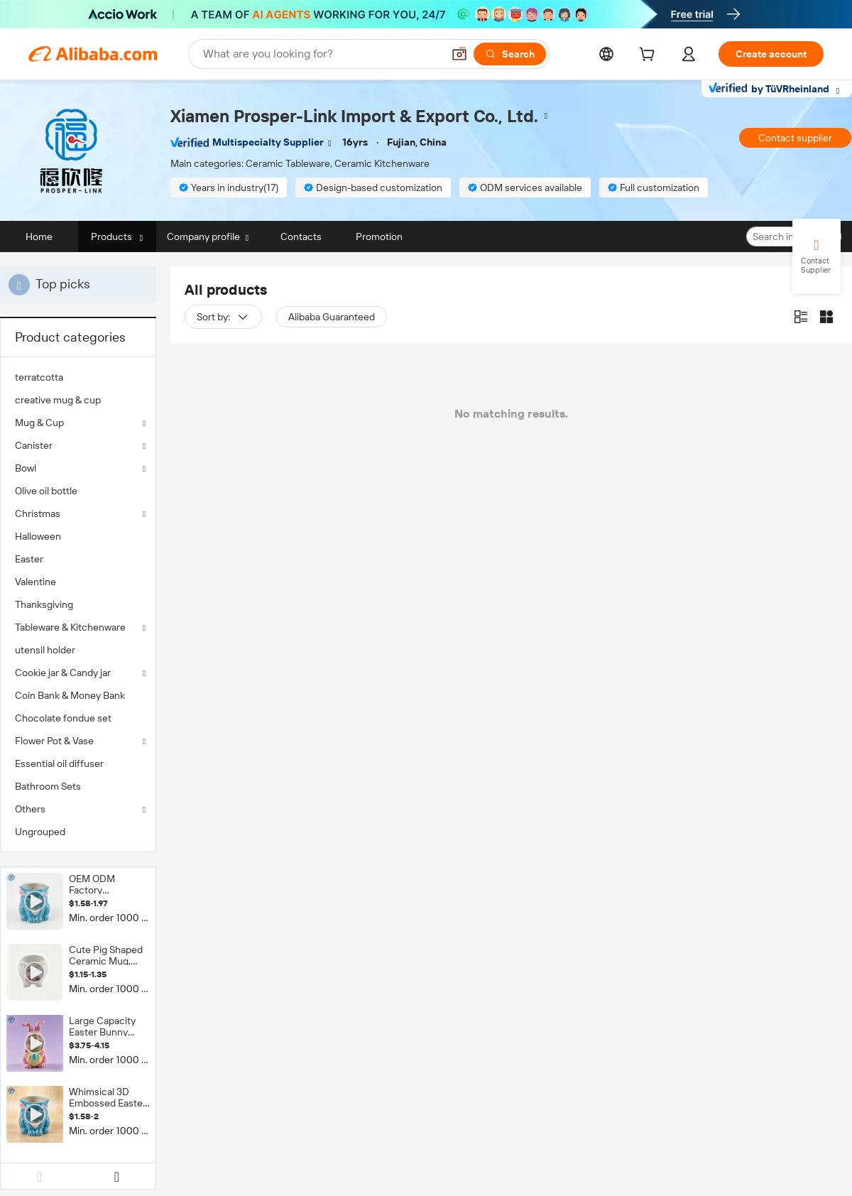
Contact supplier (795, 137)
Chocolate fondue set (63, 718)
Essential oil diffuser (59, 763)
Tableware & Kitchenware (70, 627)
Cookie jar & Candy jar (63, 672)
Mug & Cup (39, 422)
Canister (34, 445)
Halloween (38, 536)
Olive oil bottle (46, 490)
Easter (29, 559)
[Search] (510, 54)
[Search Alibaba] (321, 54)
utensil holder (45, 650)
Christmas (37, 513)
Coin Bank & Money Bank (70, 695)
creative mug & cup (58, 400)
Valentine (35, 581)
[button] (459, 53)
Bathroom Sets (48, 786)
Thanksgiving (44, 604)
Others (30, 809)
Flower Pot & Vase (54, 740)
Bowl (25, 468)
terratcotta (39, 377)
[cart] (649, 56)
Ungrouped (40, 831)
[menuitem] (78, 377)
